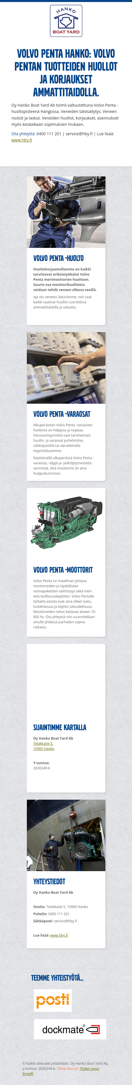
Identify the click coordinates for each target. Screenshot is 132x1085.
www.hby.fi (21, 140)
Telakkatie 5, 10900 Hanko (44, 746)
